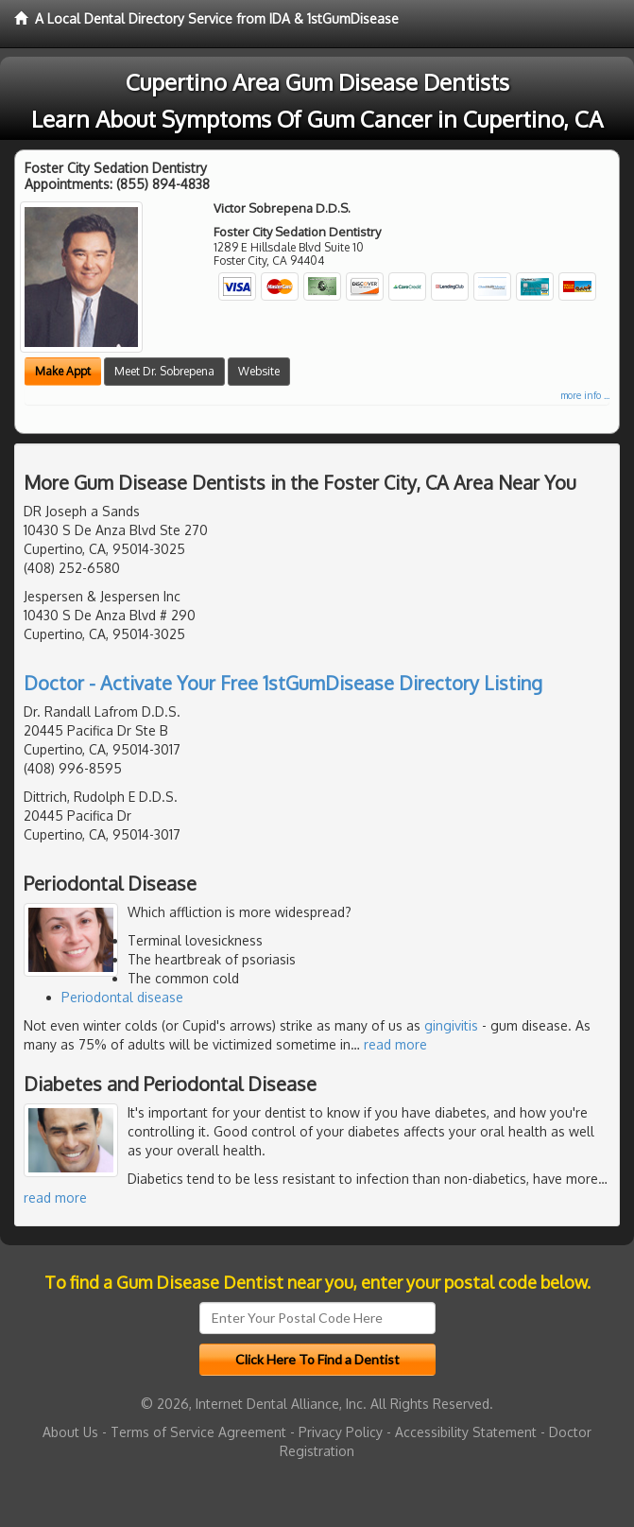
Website (259, 371)
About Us (70, 1432)
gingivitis (451, 1025)
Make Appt (63, 371)
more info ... (584, 395)
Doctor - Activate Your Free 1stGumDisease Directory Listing (283, 682)
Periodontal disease (122, 997)
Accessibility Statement (466, 1432)
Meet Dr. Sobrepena (164, 371)
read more (395, 1044)
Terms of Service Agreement (198, 1432)
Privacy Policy (341, 1432)
